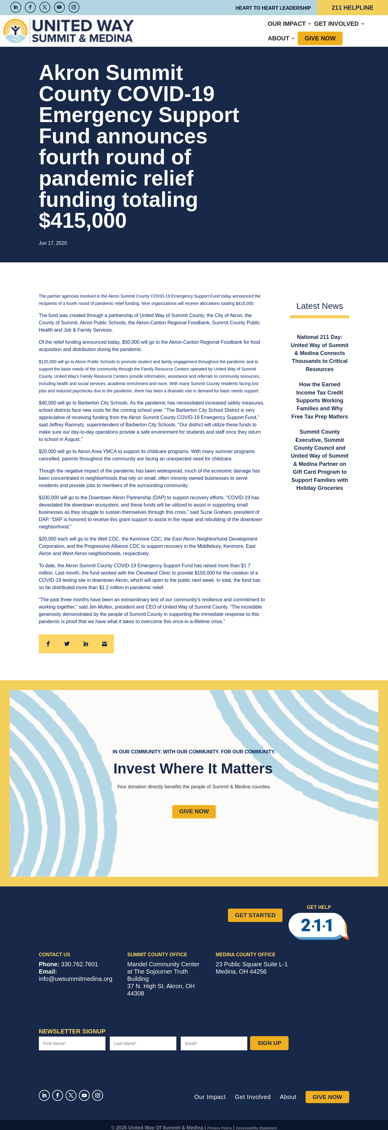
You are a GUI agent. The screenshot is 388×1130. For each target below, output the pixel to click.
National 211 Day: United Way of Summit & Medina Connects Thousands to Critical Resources (320, 347)
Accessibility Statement (256, 1122)
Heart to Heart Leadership (273, 8)
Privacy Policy (219, 1122)
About (275, 28)
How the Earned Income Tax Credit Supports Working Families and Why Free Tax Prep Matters (319, 395)
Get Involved (233, 28)
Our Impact (184, 28)
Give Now (316, 28)
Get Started (255, 909)
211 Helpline (352, 7)
